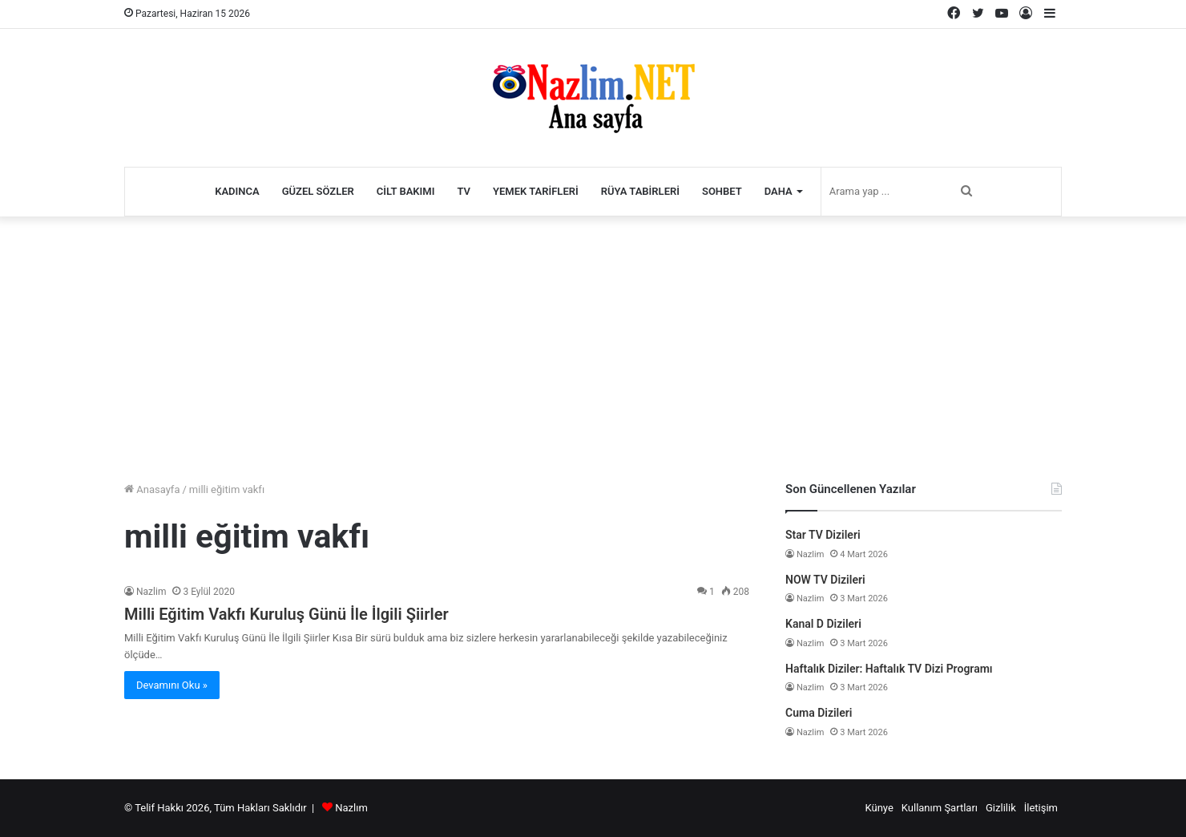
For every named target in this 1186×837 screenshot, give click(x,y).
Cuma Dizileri (818, 712)
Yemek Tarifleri (536, 191)
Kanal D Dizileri (823, 623)
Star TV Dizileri (823, 534)
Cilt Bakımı (406, 191)
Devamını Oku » (172, 685)
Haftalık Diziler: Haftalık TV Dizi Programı (889, 668)
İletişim (1041, 808)
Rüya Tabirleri (640, 191)
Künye (879, 808)
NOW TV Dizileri (825, 579)
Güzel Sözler (318, 191)
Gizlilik (1001, 808)
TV (463, 191)
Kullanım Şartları (940, 808)
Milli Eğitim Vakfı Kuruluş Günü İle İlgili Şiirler (286, 614)
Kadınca (237, 191)
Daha (778, 191)
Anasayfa (152, 489)
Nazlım (351, 808)
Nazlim (151, 591)
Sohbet (722, 191)
